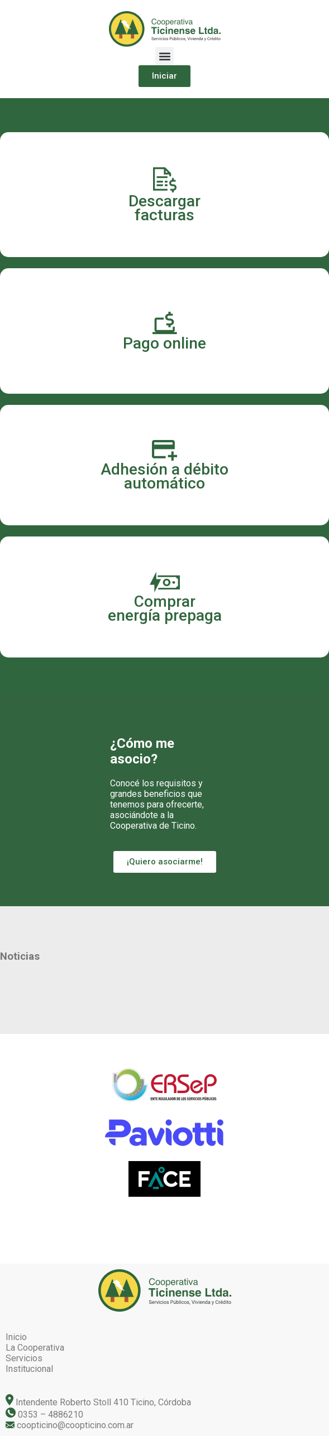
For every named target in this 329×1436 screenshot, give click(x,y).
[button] (164, 56)
